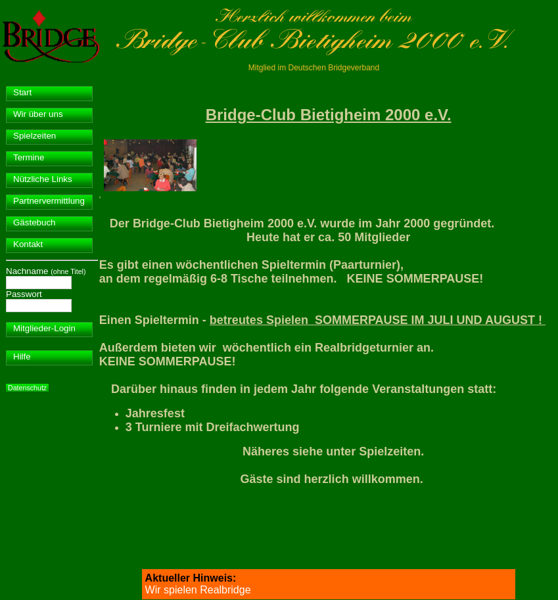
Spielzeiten (34, 136)
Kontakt (28, 244)
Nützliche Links (42, 179)
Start (22, 92)
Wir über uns (38, 114)
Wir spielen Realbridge (198, 589)
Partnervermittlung (49, 201)
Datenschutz (27, 388)
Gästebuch (34, 222)
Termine (28, 157)
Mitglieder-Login (44, 328)
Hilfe (22, 356)
